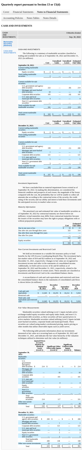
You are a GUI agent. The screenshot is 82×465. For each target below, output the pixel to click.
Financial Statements (23, 12)
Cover (6, 12)
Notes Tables (33, 18)
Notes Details (49, 18)
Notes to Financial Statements (52, 12)
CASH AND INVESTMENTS (10, 52)
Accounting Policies (13, 18)
